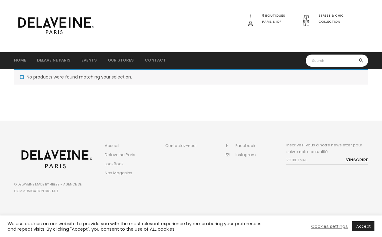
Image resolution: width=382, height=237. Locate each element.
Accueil (112, 146)
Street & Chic (331, 15)
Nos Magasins (118, 173)
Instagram (245, 155)
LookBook (114, 164)
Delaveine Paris (120, 155)
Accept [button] (363, 226)
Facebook (245, 146)
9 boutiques (273, 15)
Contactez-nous (181, 146)
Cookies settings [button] (329, 226)
